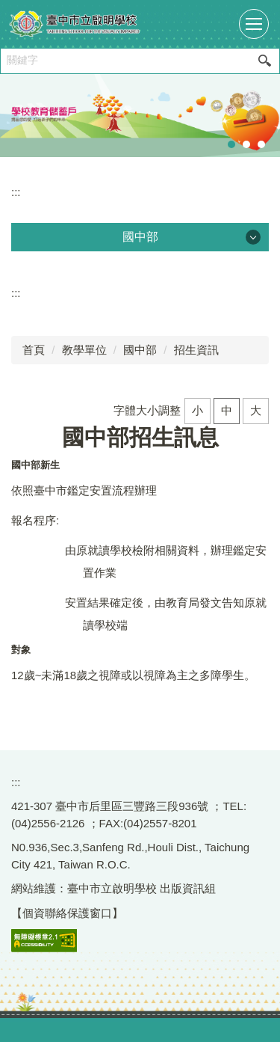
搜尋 (264, 61)
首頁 (33, 349)
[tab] (231, 144)
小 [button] (197, 410)
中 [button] (226, 410)
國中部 (140, 349)
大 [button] (255, 410)
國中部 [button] (140, 236)
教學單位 (84, 349)
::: (16, 192)
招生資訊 (196, 349)
